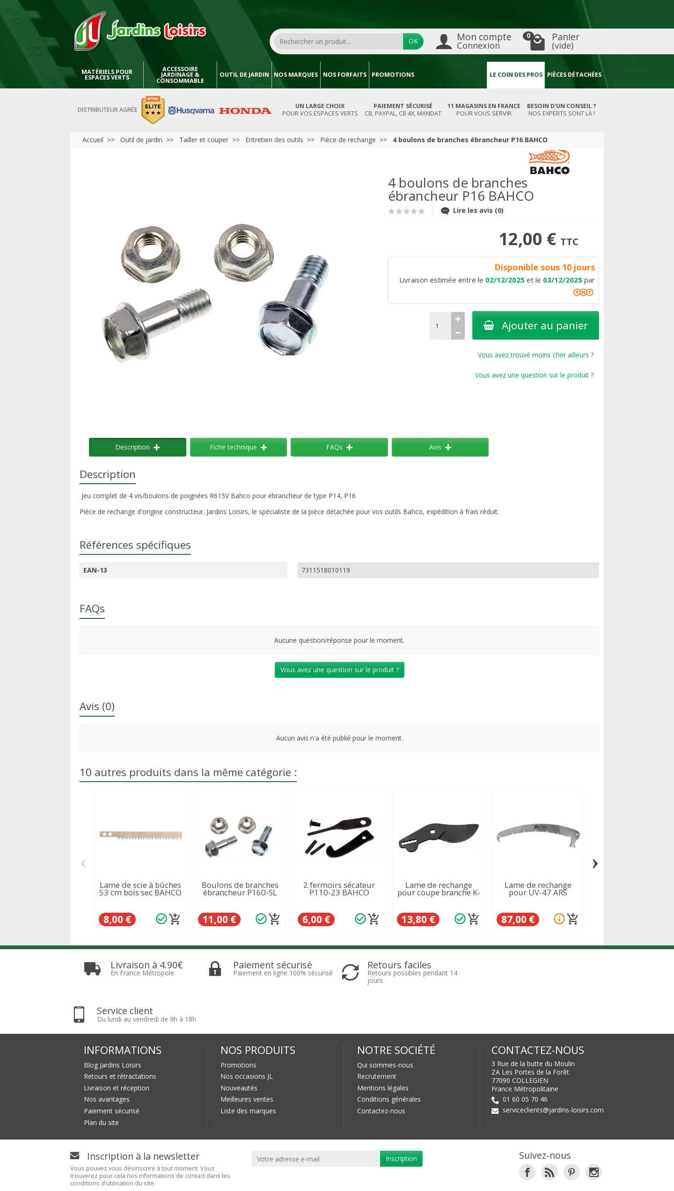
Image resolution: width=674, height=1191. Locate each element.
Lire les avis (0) (472, 210)
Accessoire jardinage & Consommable (180, 75)
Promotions (393, 75)
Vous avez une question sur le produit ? (534, 374)
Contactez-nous (381, 1072)
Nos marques (296, 75)
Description (137, 447)
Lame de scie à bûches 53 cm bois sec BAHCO (140, 888)
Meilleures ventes (246, 1060)
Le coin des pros (516, 75)
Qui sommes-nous (385, 1026)
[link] (527, 1133)
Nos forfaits (344, 75)
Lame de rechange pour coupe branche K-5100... (438, 892)
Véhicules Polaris (566, 1175)
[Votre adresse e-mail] (316, 1120)
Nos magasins (312, 1175)
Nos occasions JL (246, 1037)
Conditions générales (389, 1060)
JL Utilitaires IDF (490, 1175)
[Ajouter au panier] (175, 919)
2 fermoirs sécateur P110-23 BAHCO (339, 888)
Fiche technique (238, 447)
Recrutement (376, 1037)
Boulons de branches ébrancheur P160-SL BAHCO (240, 892)
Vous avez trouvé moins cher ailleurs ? (535, 354)
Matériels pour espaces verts (106, 75)
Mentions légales (383, 1049)
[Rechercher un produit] (338, 41)
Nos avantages (107, 1060)
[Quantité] (440, 326)
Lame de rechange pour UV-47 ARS (538, 888)
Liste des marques (248, 1072)
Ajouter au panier (536, 325)
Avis (440, 447)
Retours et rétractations (120, 1037)
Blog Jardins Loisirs (112, 1026)
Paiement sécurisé (111, 1072)
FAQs (339, 447)
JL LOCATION (425, 1175)
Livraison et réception (116, 1049)
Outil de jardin (244, 75)
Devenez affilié (207, 1175)
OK (413, 40)
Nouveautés (238, 1049)
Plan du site (101, 1083)
